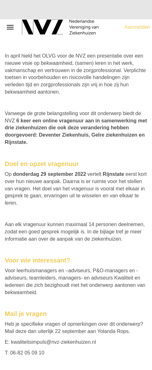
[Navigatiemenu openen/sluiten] (10, 27)
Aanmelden (137, 27)
